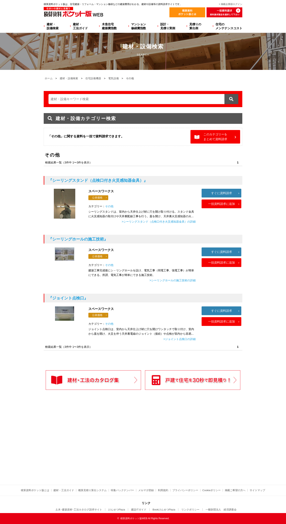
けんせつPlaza (116, 509)
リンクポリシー (190, 509)
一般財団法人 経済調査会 (221, 509)
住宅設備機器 (93, 78)
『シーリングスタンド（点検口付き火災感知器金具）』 (98, 180)
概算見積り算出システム (92, 490)
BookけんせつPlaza (164, 509)
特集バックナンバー (122, 490)
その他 (109, 206)
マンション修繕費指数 (138, 26)
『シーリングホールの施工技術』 (78, 239)
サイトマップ (257, 490)
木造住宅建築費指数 (109, 26)
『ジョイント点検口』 (68, 298)
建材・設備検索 (53, 26)
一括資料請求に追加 (221, 203)
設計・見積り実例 (167, 26)
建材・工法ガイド (80, 26)
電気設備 (113, 78)
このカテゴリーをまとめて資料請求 (215, 137)
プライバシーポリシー (185, 490)
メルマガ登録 (146, 490)
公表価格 (97, 197)
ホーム (49, 78)
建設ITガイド (138, 509)
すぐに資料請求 (221, 193)
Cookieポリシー (211, 490)
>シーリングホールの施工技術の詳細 (173, 280)
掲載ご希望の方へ (235, 490)
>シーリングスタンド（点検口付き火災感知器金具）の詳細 (159, 221)
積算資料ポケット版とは (35, 490)
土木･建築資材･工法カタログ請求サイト (78, 509)
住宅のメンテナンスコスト (228, 26)
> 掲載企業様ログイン (230, 4)
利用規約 (163, 490)
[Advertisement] (108, 445)
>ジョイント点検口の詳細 (179, 339)
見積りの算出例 (195, 26)
